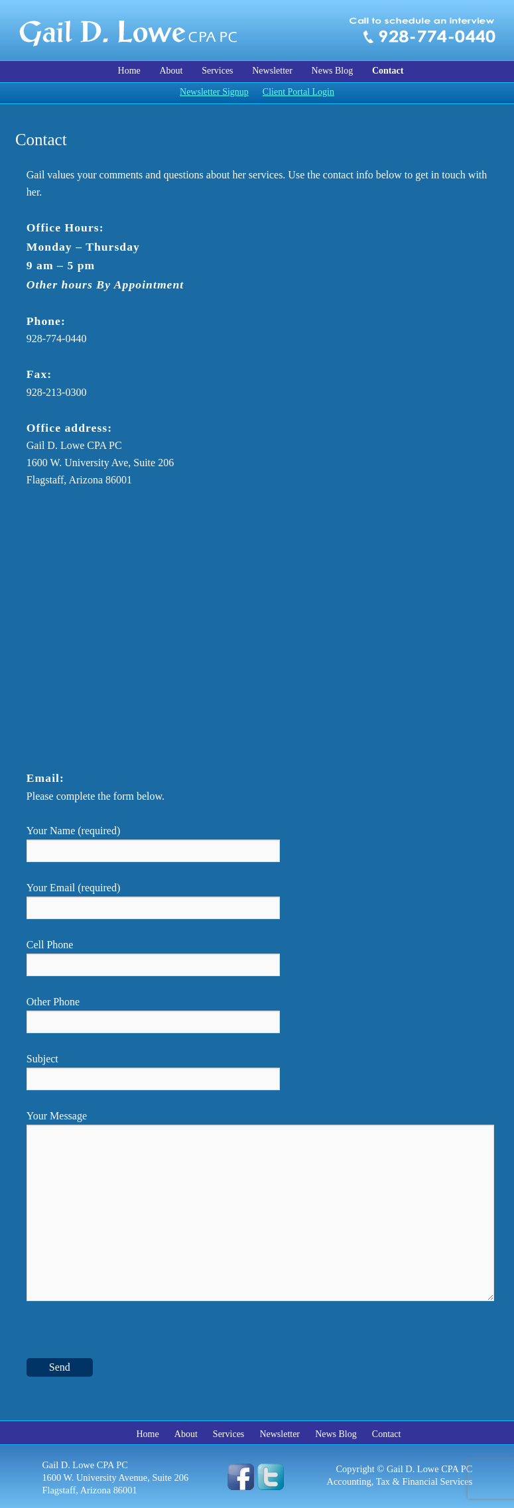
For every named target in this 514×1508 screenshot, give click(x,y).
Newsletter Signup (214, 92)
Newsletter (272, 71)
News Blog (332, 71)
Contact (387, 71)
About (170, 71)
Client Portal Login (298, 92)
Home (129, 71)
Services (217, 71)
